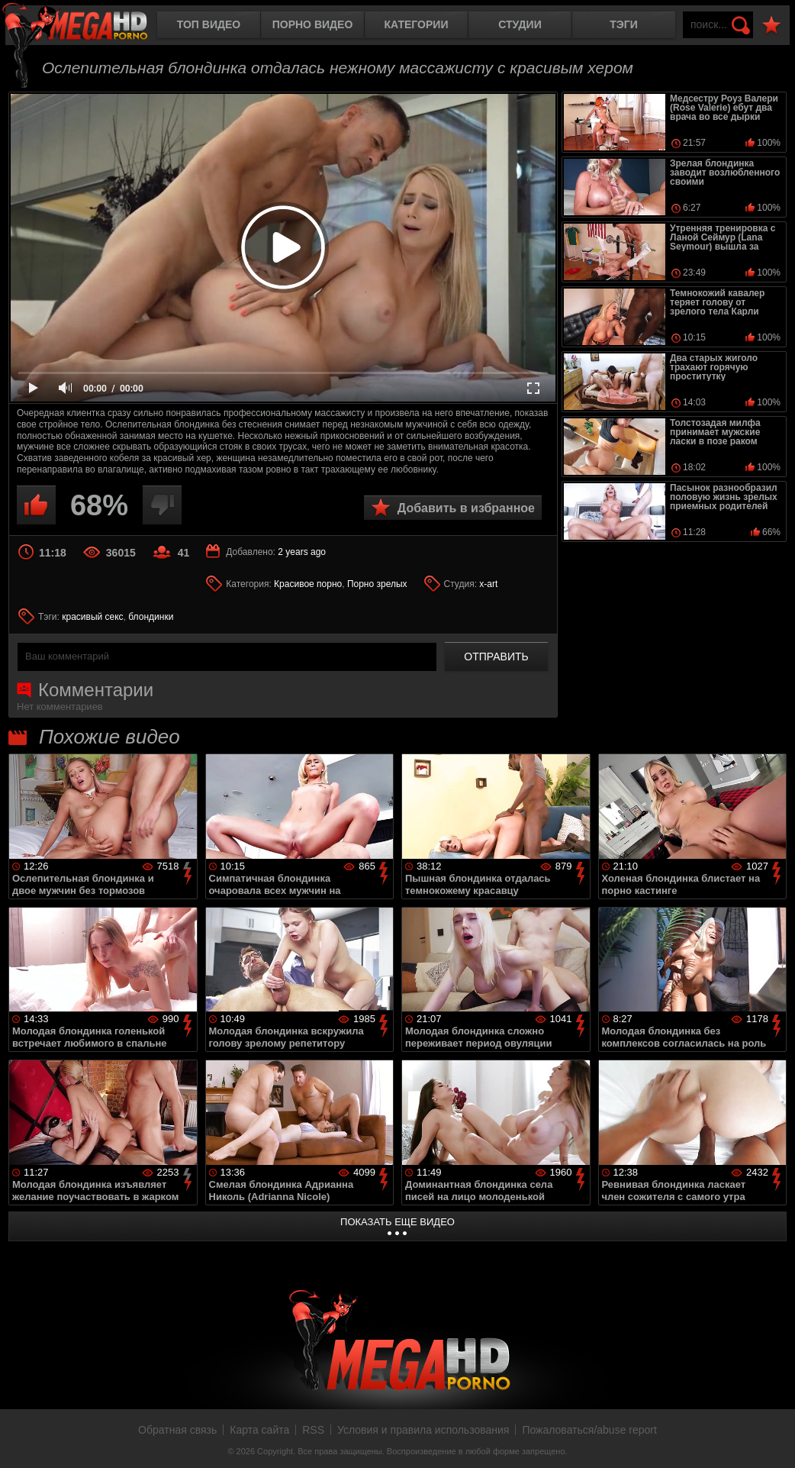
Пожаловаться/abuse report (589, 1430)
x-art (488, 584)
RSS (313, 1430)
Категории (417, 24)
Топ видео (208, 24)
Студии (519, 24)
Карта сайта (259, 1430)
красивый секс (92, 616)
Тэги (624, 24)
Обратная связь (177, 1430)
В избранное (771, 25)
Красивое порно (308, 584)
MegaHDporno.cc (87, 26)
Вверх (772, 1439)
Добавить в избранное (466, 508)
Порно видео (312, 24)
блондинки (150, 616)
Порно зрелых (377, 584)
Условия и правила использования (423, 1430)
